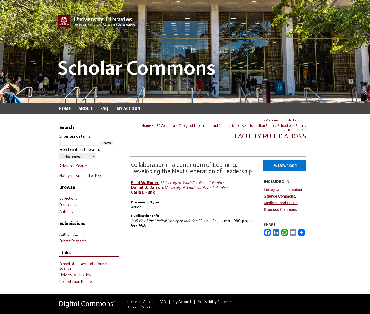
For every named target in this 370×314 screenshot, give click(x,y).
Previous (272, 120)
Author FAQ (68, 234)
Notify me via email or (80, 175)
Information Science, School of (269, 126)
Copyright (148, 307)
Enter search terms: (75, 136)
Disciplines (67, 205)
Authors (66, 211)
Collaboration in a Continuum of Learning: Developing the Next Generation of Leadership (191, 168)
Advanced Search (73, 166)
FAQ (163, 301)
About (148, 301)
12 (305, 130)
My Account (182, 301)
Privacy (132, 307)
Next (290, 120)
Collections (68, 198)
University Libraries (75, 275)
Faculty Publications (294, 128)
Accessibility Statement (216, 301)
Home (146, 126)
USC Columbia (164, 126)
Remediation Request (77, 281)
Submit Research (73, 241)
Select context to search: (79, 149)
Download (285, 165)
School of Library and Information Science (86, 266)
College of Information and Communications (211, 126)
